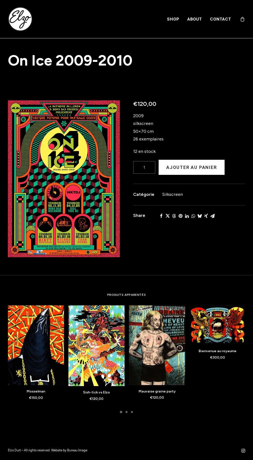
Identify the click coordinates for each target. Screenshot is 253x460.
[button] (64, 178)
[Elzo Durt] (20, 19)
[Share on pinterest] (180, 216)
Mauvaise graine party (157, 391)
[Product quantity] (144, 167)
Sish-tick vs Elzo (96, 392)
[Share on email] (212, 216)
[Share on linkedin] (187, 216)
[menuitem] (173, 19)
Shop (173, 19)
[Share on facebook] (161, 216)
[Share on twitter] (167, 216)
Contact (220, 19)
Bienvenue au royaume (217, 351)
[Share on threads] (174, 216)
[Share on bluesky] (200, 216)
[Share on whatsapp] (193, 216)
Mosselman (36, 391)
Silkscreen (172, 194)
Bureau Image (77, 450)
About (194, 19)
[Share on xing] (206, 216)
